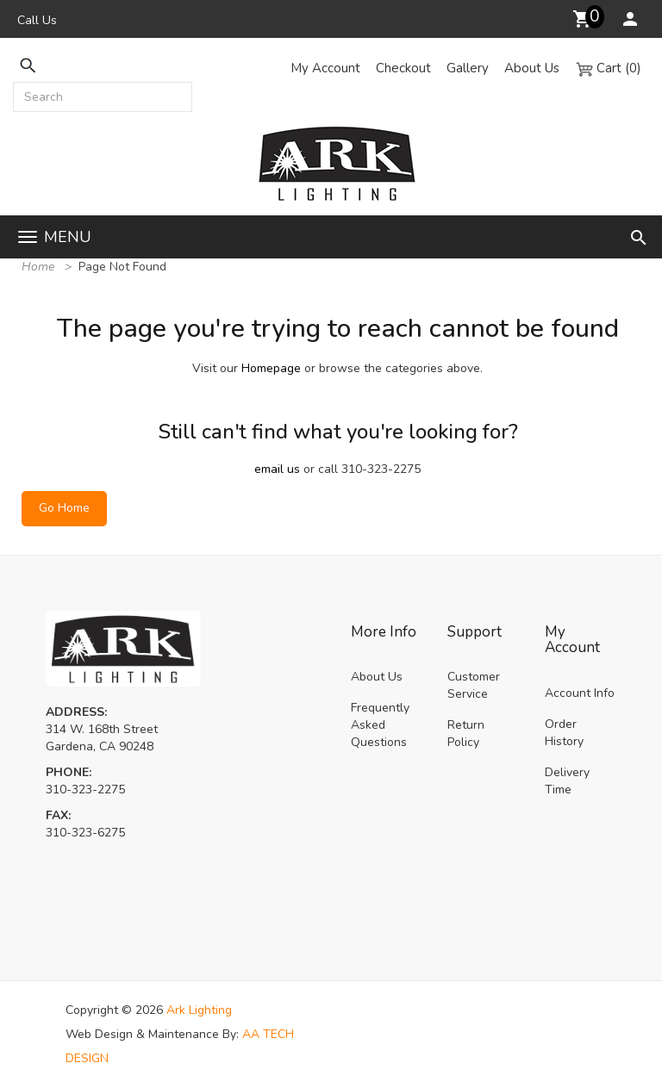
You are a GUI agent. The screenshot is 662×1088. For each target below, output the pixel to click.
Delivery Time (567, 781)
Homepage (271, 368)
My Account (325, 68)
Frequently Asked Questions (380, 724)
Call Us (37, 20)
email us (277, 469)
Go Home (64, 508)
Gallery (468, 68)
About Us (531, 68)
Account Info (580, 693)
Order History (564, 732)
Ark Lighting (199, 1010)
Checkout (403, 68)
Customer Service (473, 685)
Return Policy (465, 733)
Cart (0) (608, 68)
